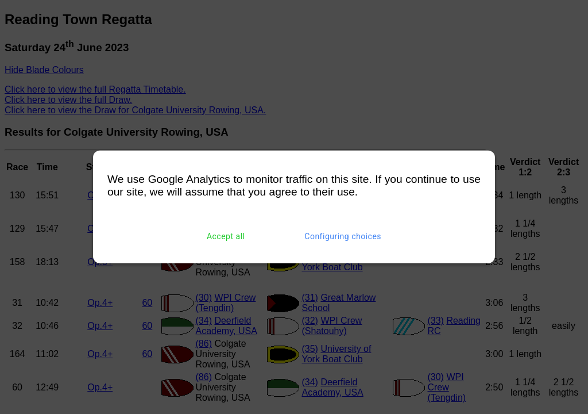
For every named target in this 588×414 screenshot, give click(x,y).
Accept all (226, 236)
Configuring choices (343, 236)
